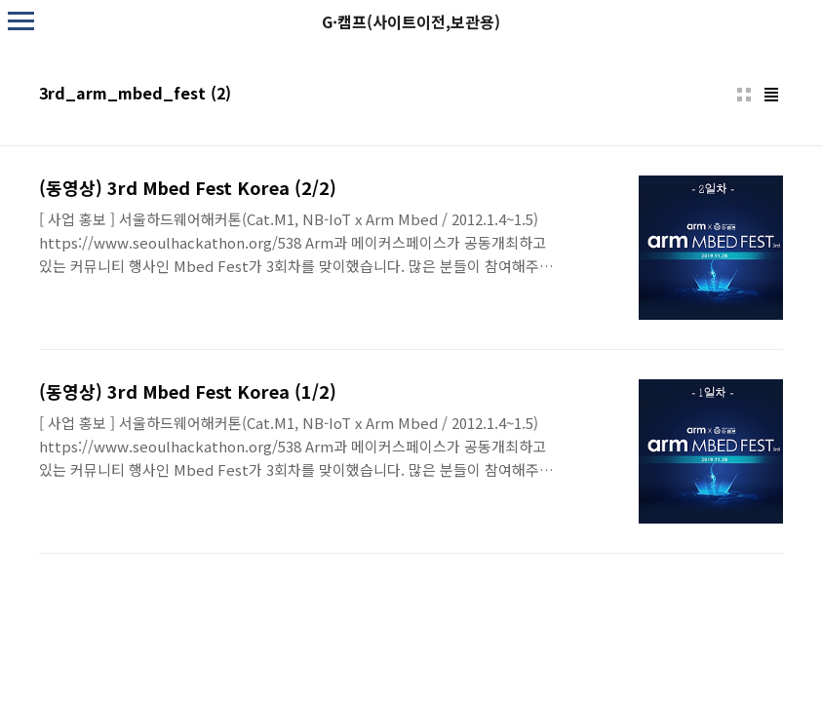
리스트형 (771, 94)
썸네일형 (744, 94)
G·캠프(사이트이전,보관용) (411, 21)
